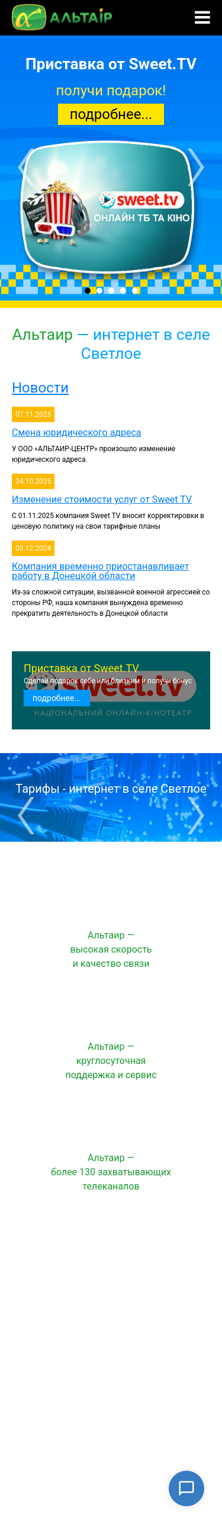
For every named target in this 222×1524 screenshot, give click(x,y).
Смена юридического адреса (76, 432)
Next (196, 167)
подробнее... (111, 114)
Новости (40, 388)
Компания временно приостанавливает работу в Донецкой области (100, 571)
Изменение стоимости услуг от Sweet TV (102, 499)
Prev (26, 167)
